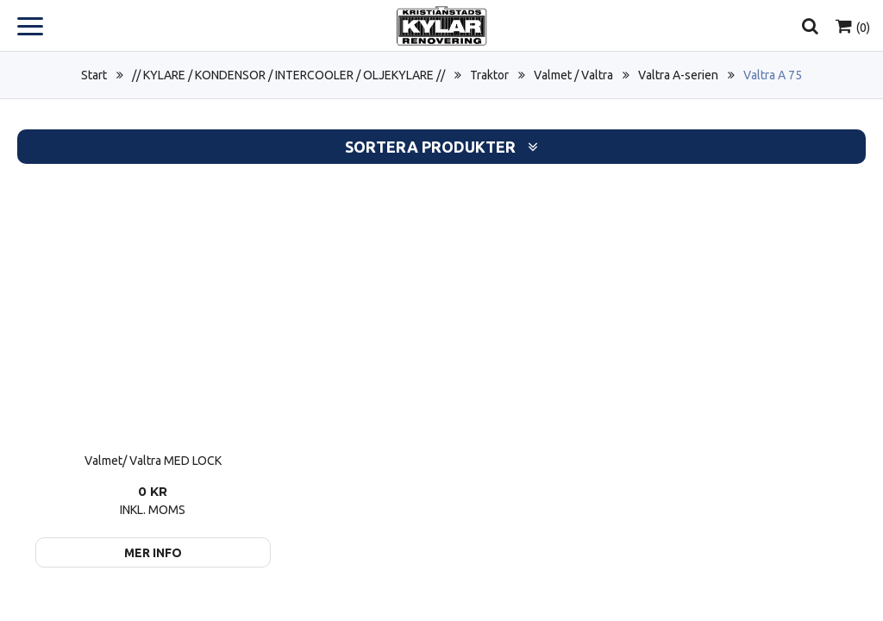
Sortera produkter (441, 147)
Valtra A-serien (678, 75)
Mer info (153, 553)
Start (94, 75)
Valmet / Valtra (573, 75)
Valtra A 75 (772, 75)
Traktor (489, 75)
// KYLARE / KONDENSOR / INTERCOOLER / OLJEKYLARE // (288, 75)
